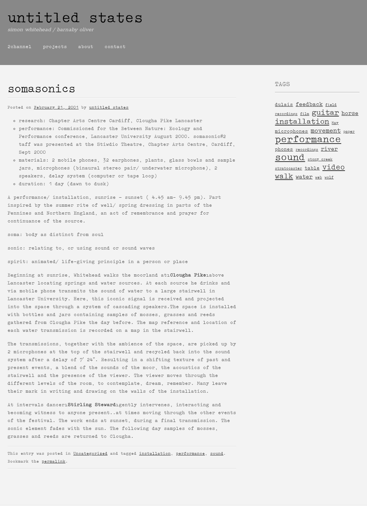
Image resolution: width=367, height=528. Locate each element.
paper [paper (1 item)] (349, 131)
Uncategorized (90, 453)
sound (216, 453)
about (85, 46)
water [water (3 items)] (304, 176)
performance (190, 453)
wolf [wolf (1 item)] (329, 177)
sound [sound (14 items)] (290, 157)
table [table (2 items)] (312, 168)
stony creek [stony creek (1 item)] (320, 159)
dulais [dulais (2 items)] (284, 104)
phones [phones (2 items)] (284, 149)
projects (55, 46)
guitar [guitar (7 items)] (325, 112)
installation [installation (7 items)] (302, 121)
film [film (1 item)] (304, 114)
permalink (53, 461)
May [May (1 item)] (335, 123)
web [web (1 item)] (318, 177)
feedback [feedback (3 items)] (309, 104)
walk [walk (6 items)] (284, 176)
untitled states (75, 17)
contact (115, 46)
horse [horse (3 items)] (349, 113)
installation (155, 453)
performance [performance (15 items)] (308, 139)
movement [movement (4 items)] (326, 130)
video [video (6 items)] (333, 167)
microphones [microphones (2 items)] (291, 131)
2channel (20, 46)
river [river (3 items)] (329, 148)
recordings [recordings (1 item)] (307, 149)
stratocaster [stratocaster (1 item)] (288, 168)
